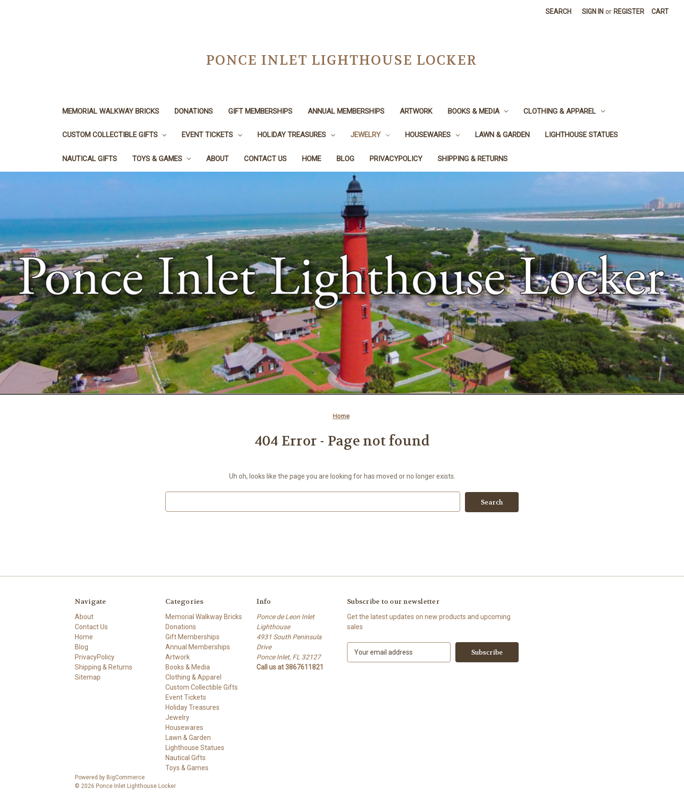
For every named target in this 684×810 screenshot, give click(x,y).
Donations (193, 111)
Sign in (592, 11)
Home (311, 158)
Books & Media (478, 111)
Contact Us (265, 158)
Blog (345, 158)
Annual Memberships (346, 111)
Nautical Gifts (89, 158)
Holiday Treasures (296, 134)
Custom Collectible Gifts (114, 134)
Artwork (416, 111)
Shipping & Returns (473, 158)
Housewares (432, 134)
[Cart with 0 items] (660, 11)
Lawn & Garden (502, 134)
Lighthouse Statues (581, 134)
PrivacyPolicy (396, 158)
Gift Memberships (260, 111)
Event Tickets (212, 134)
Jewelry (370, 134)
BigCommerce (125, 777)
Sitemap (88, 677)
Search (558, 11)
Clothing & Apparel (564, 111)
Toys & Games (161, 158)
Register (629, 11)
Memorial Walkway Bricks (110, 111)
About (217, 158)
